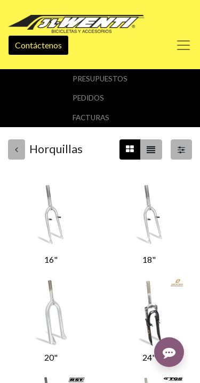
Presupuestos (100, 78)
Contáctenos (38, 45)
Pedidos (88, 98)
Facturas (91, 117)
